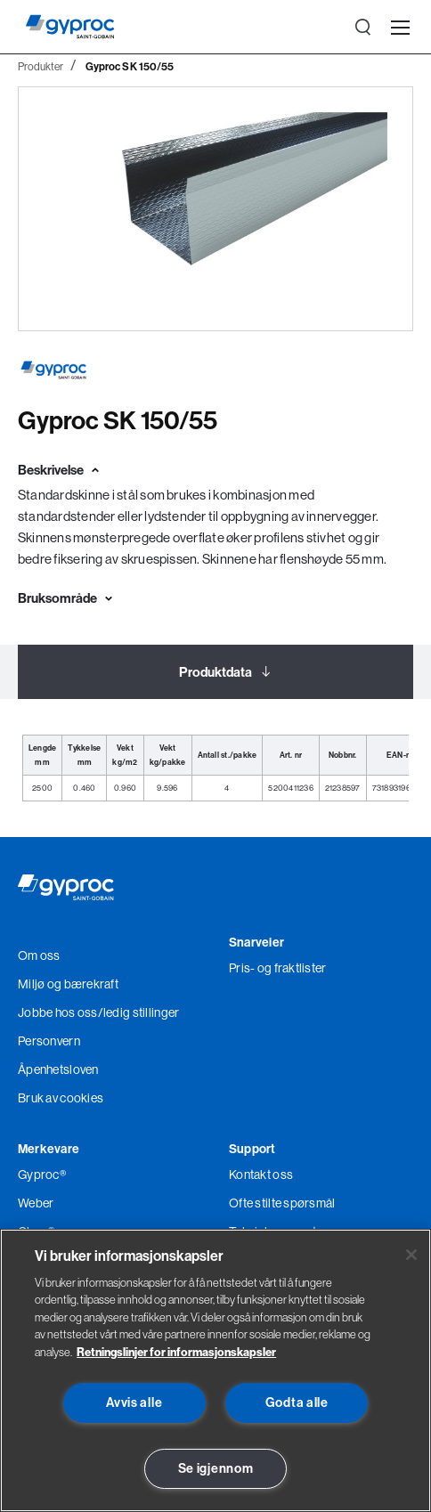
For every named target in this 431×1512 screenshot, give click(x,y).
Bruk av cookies (60, 1098)
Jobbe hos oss (58, 1012)
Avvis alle (134, 1402)
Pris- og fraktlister (278, 968)
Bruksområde (57, 597)
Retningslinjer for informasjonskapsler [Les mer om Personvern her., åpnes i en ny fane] (176, 1352)
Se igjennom (216, 1468)
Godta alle (297, 1402)
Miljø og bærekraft (68, 984)
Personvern (49, 1041)
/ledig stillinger (139, 1012)
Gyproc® (42, 1175)
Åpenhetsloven (58, 1069)
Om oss (39, 955)
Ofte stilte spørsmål (282, 1203)
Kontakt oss (261, 1175)
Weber (35, 1203)
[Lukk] (411, 1254)
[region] (215, 1370)
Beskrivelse (51, 469)
